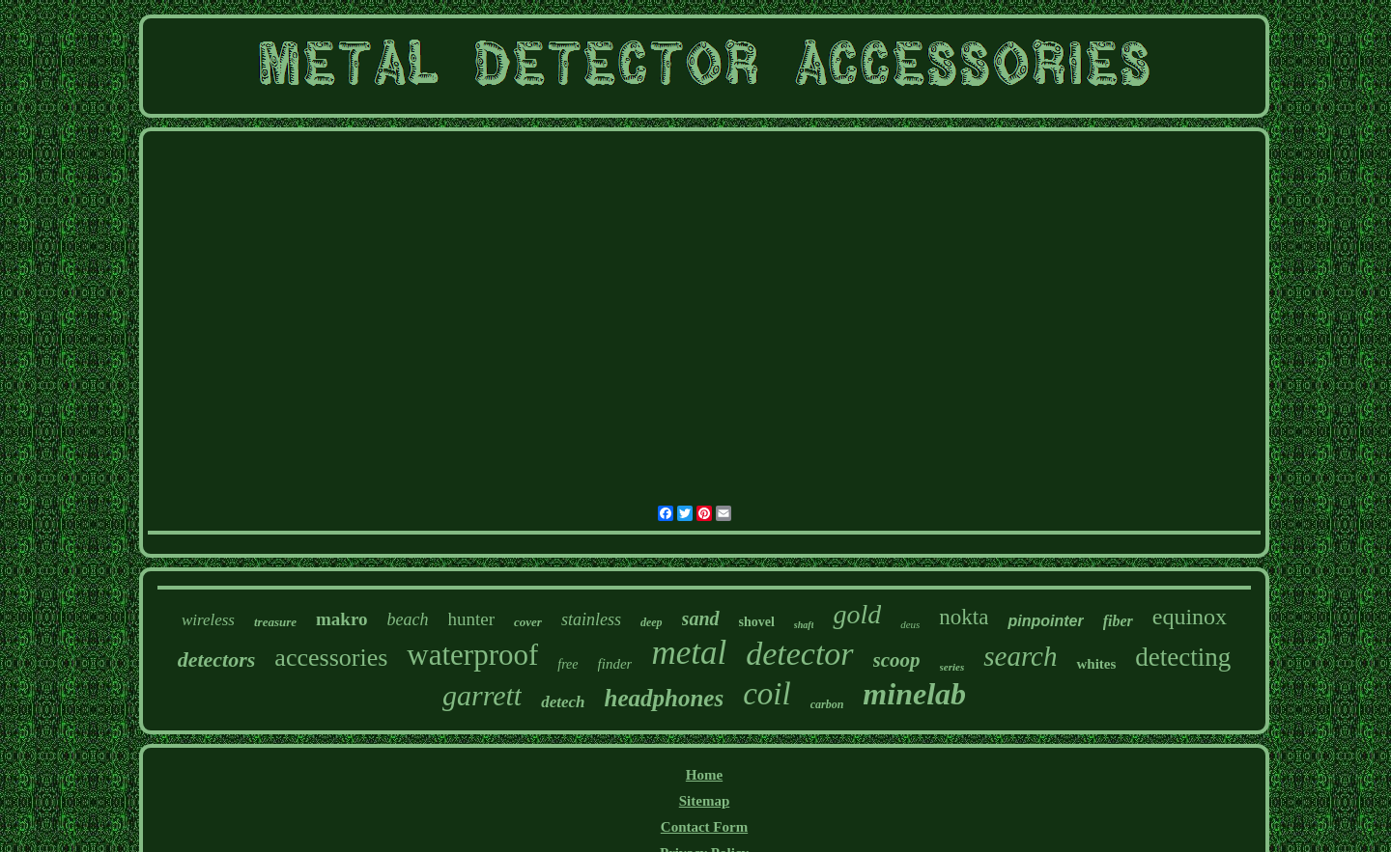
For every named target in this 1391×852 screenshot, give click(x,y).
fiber (1118, 621)
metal (688, 653)
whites (1096, 664)
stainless (591, 619)
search (1020, 656)
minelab (914, 693)
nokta (963, 617)
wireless (208, 620)
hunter (472, 619)
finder (615, 664)
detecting (1183, 657)
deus (910, 624)
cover (528, 622)
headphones (664, 698)
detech (562, 702)
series (952, 667)
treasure (275, 622)
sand (701, 618)
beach (408, 619)
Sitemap (704, 801)
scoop (897, 660)
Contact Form (704, 827)
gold (857, 614)
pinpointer (1045, 621)
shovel (757, 622)
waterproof (472, 655)
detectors (217, 659)
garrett (482, 695)
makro (341, 619)
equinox (1189, 616)
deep (651, 622)
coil (766, 693)
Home (704, 775)
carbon (827, 704)
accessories (330, 658)
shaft (804, 624)
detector (799, 654)
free (567, 664)
